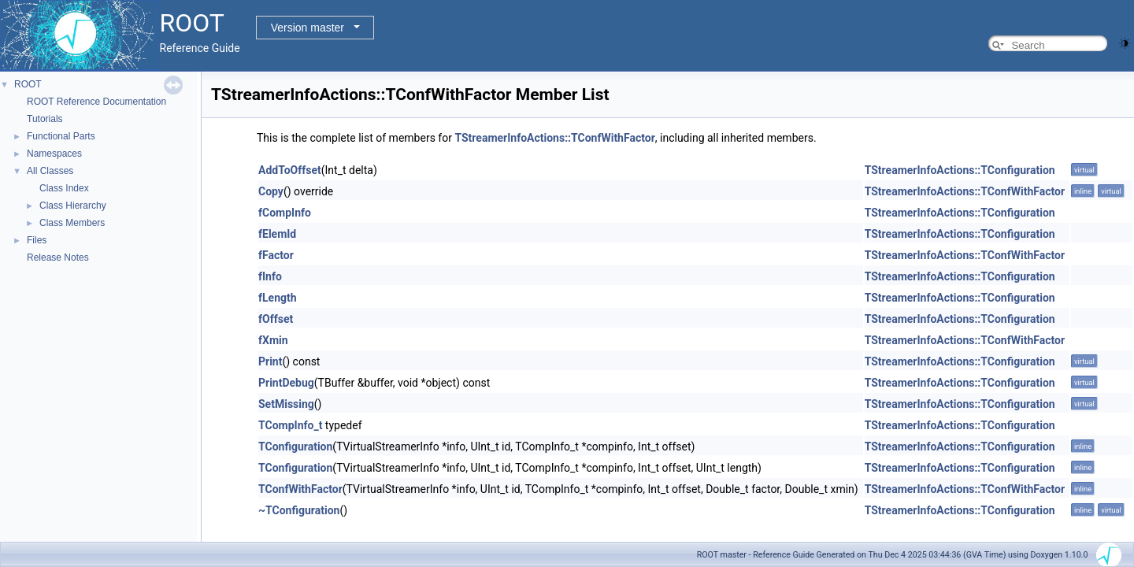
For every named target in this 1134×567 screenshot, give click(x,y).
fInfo (270, 276)
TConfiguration (295, 446)
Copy (271, 191)
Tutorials (45, 118)
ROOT (28, 84)
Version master (307, 27)
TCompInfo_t (290, 425)
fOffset (275, 319)
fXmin (273, 340)
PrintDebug (286, 382)
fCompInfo (284, 212)
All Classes (50, 170)
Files (36, 240)
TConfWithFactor (300, 489)
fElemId (277, 234)
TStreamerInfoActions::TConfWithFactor (554, 138)
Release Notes (58, 257)
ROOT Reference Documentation (96, 101)
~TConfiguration (298, 510)
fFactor (276, 255)
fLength (277, 297)
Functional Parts (61, 136)
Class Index (64, 188)
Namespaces (54, 153)
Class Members (72, 222)
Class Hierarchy (72, 205)
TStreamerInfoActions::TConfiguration (960, 170)
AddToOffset (289, 170)
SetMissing (286, 404)
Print (270, 361)
